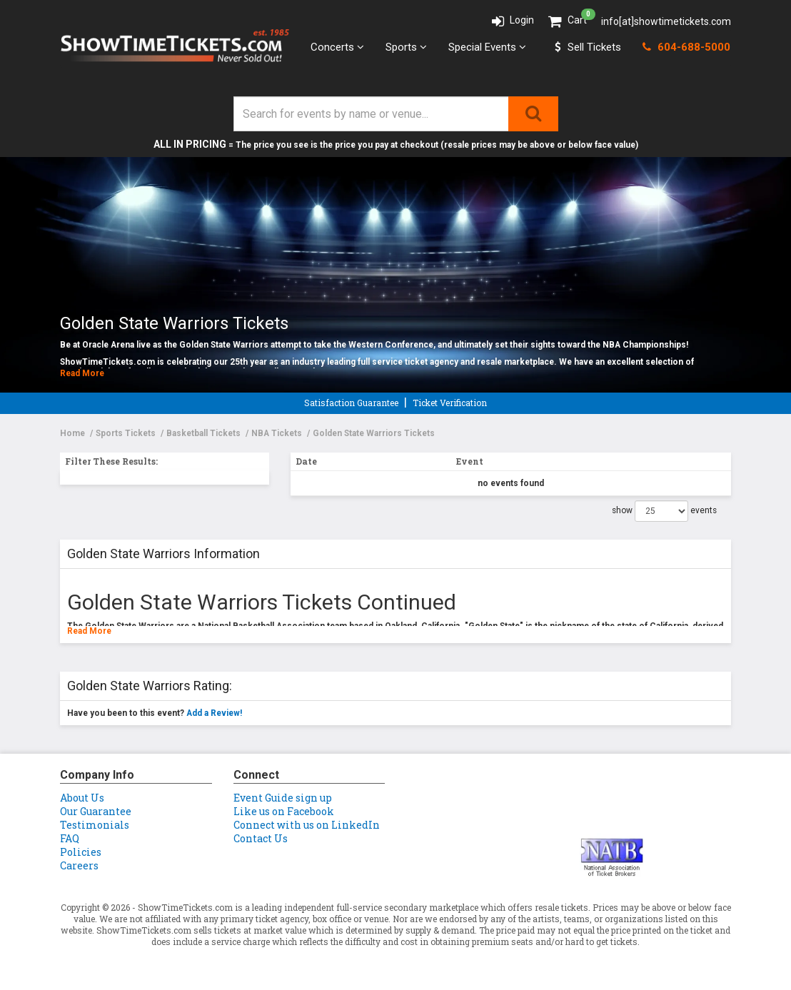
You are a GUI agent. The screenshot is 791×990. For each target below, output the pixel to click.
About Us (82, 797)
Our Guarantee (95, 811)
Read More (82, 373)
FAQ (69, 838)
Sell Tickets (588, 47)
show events (664, 511)
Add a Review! (214, 713)
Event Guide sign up (282, 797)
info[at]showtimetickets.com (666, 21)
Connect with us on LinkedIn (306, 825)
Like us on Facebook (283, 811)
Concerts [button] (337, 47)
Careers (79, 865)
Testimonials (94, 825)
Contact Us (260, 838)
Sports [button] (406, 47)
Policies (80, 852)
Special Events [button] (487, 47)
